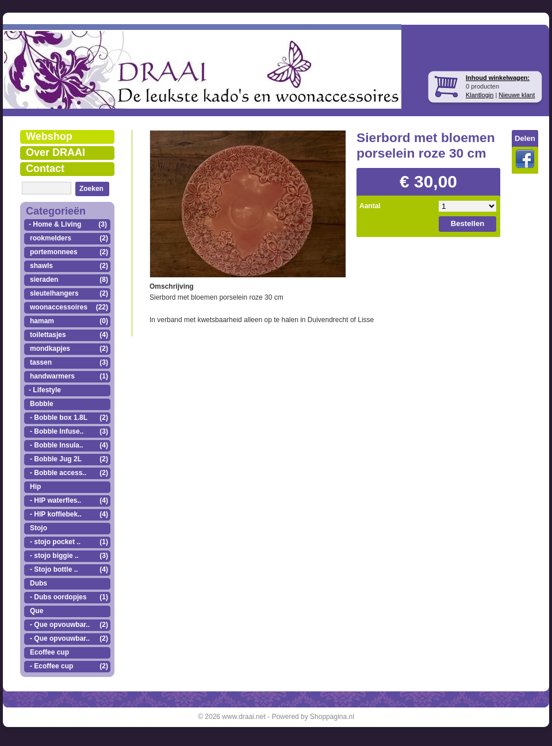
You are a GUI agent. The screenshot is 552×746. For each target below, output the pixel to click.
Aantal (370, 206)
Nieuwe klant (517, 94)
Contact (45, 168)
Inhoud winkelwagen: (498, 77)
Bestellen (468, 223)
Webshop (49, 136)
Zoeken (91, 189)
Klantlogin (479, 94)
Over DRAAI (55, 152)
